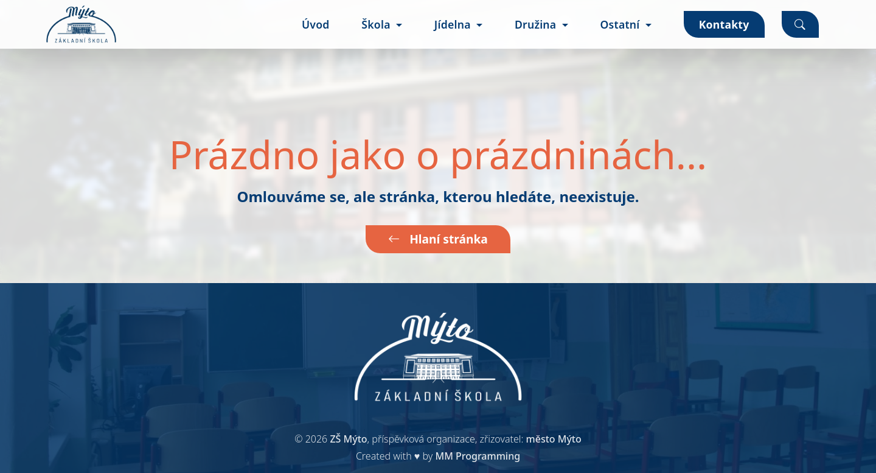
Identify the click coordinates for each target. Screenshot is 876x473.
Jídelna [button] (454, 24)
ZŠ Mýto (348, 439)
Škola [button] (377, 24)
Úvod (316, 24)
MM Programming (477, 456)
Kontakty (724, 24)
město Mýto (554, 439)
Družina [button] (537, 24)
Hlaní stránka (438, 239)
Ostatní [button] (621, 24)
